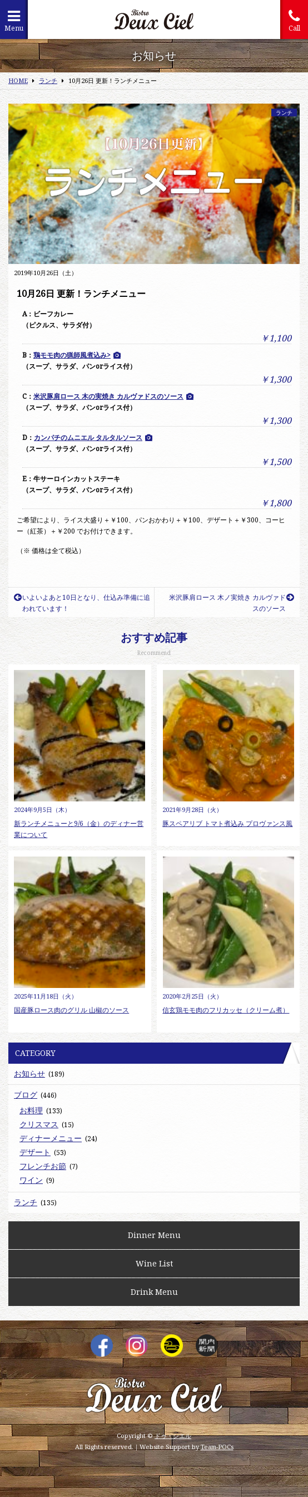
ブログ (25, 1094)
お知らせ (29, 1073)
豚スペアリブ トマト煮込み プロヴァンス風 (227, 823)
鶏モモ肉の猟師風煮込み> (72, 355)
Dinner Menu (154, 1235)
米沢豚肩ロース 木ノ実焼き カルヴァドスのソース (231, 603)
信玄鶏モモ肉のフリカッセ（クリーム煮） (225, 1010)
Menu (14, 21)
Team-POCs (217, 1446)
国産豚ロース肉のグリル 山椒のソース (71, 1010)
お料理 (31, 1110)
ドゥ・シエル (173, 1435)
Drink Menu (154, 1291)
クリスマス (38, 1124)
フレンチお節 (42, 1166)
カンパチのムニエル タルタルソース (88, 437)
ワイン (31, 1180)
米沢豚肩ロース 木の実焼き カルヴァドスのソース (108, 396)
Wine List (154, 1263)
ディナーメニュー (50, 1138)
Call (294, 21)
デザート (35, 1152)
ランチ (284, 112)
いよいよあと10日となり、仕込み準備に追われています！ (82, 603)
